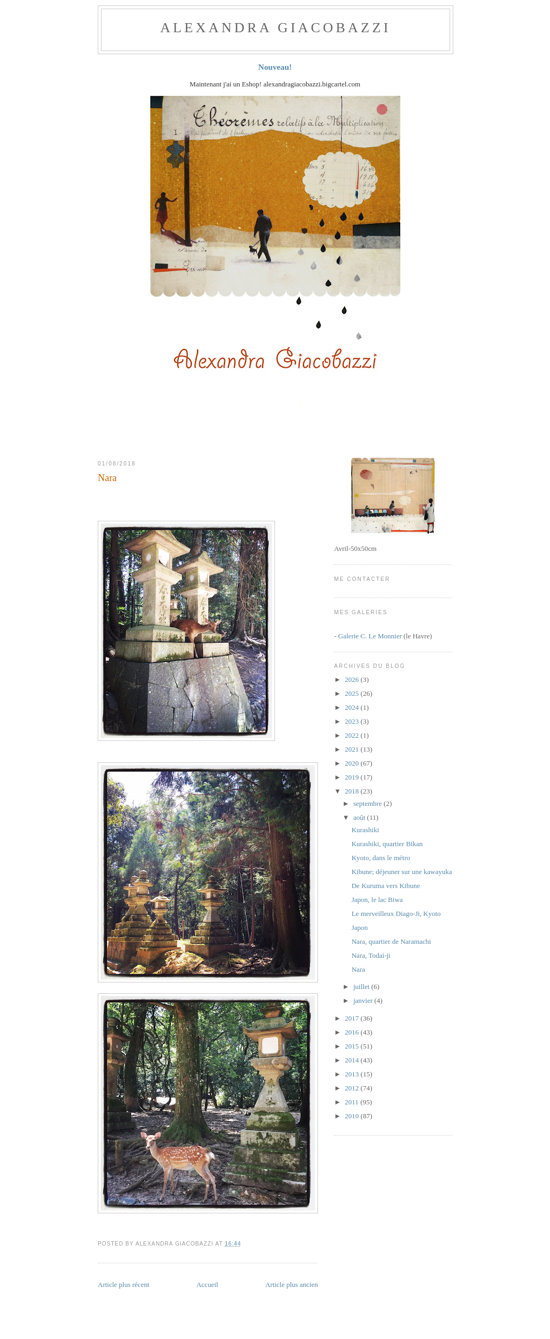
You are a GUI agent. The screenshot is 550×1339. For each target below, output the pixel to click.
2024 (352, 707)
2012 (352, 1088)
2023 (352, 721)
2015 (352, 1046)
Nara (107, 477)
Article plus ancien (291, 1284)
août (360, 817)
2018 (352, 791)
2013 (352, 1074)
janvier (363, 1000)
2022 (352, 735)
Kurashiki (365, 830)
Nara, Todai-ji (370, 955)
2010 (352, 1116)
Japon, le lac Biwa (376, 900)
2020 (352, 763)
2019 (352, 777)
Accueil (207, 1284)
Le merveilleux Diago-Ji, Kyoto (395, 913)
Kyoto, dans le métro (380, 858)
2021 (352, 749)
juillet (362, 987)
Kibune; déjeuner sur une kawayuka (401, 872)
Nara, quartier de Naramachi (391, 941)
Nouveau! (275, 66)
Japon (359, 927)
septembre (368, 803)
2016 (352, 1032)
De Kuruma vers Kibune (385, 886)
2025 (352, 693)
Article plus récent (123, 1284)
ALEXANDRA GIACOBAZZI (275, 27)
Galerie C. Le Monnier (370, 636)
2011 (352, 1102)
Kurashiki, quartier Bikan (387, 844)
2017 (352, 1018)
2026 (352, 679)
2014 (352, 1060)
